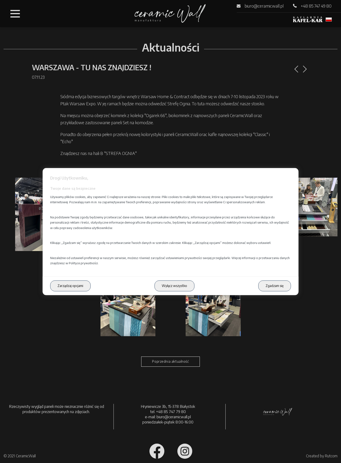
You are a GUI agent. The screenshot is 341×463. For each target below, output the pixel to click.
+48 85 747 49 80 (316, 6)
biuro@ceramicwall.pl (264, 6)
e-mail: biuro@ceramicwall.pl (168, 416)
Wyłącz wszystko (174, 286)
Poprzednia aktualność (170, 361)
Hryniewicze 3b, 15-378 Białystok (168, 406)
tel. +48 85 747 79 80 (168, 411)
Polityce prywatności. (84, 263)
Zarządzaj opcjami (70, 286)
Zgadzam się (275, 286)
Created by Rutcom (321, 456)
